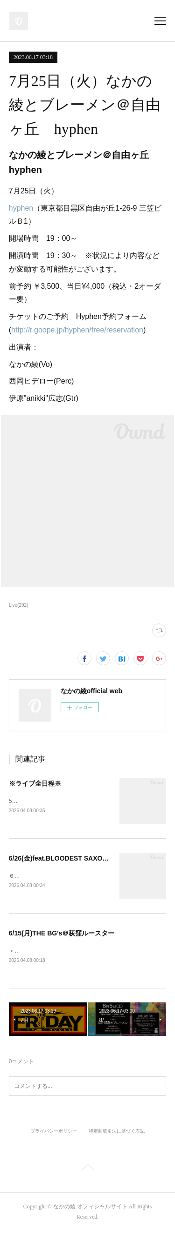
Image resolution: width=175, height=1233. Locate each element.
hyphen (21, 208)
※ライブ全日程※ (35, 783)
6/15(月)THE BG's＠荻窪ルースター (62, 934)
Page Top (87, 1171)
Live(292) (18, 605)
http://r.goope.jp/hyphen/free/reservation (77, 330)
